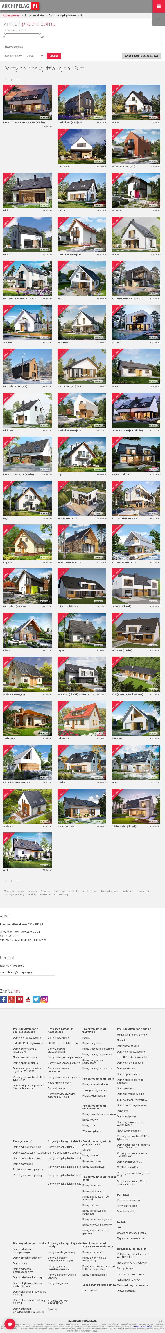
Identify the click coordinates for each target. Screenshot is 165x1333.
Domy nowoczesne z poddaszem (60, 1070)
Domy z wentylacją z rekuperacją (25, 1050)
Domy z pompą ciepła (25, 1063)
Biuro (120, 1227)
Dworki (86, 1037)
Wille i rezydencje (92, 1131)
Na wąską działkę (14, 894)
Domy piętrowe (91, 1205)
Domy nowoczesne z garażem (65, 1077)
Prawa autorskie (126, 1291)
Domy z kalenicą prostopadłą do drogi (29, 1293)
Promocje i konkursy (128, 1200)
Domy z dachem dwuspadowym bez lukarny (28, 1310)
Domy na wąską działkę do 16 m (64, 1168)
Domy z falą (20, 1263)
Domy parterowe (91, 1185)
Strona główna (10, 15)
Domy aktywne (56, 1088)
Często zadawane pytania (132, 1232)
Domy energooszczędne (27, 1037)
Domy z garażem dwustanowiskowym (59, 1268)
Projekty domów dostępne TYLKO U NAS (132, 1155)
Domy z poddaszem (93, 1191)
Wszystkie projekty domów (132, 1034)
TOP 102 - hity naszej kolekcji (133, 1057)
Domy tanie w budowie (95, 1084)
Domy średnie (90, 1119)
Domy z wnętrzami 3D (129, 1161)
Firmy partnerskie (127, 1205)
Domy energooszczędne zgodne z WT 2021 (27, 1070)
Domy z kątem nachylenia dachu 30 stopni (27, 1285)
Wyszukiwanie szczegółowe (141, 55)
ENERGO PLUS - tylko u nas (28, 1043)
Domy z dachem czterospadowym (23, 1270)
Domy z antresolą (23, 1163)
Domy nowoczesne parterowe (65, 1057)
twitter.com (36, 999)
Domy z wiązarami (93, 1252)
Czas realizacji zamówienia (132, 1285)
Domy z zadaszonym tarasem (30, 1152)
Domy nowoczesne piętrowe (64, 1063)
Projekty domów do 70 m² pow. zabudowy (131, 1183)
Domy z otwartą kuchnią (27, 1158)
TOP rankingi (89, 1290)
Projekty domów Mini (94, 1095)
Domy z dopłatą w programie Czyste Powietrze (29, 1087)
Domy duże (88, 1125)
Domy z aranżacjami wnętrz (133, 1105)
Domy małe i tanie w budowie (99, 1114)
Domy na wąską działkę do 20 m (64, 1185)
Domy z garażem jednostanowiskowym (60, 1259)
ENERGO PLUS (47, 894)
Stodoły (32, 894)
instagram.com (44, 999)
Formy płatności (126, 1268)
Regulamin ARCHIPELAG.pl (132, 1262)
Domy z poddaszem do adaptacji (95, 1198)
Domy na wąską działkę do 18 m (64, 1177)
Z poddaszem (76, 891)
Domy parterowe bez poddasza (94, 1212)
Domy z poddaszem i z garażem (95, 1232)
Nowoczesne (144, 891)
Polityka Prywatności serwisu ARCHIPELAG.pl (133, 1256)
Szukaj (54, 55)
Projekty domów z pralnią (27, 1175)
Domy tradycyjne (91, 1043)
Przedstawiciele (126, 1211)
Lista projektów (34, 15)
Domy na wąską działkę (61, 1147)
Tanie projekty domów (95, 1090)
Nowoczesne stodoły (25, 1057)
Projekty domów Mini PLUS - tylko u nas (29, 1078)
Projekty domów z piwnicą (28, 1169)
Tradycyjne (127, 891)
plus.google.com (11, 999)
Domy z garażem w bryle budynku (62, 1276)
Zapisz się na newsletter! (131, 1238)
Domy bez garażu (58, 1283)
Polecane (32, 891)
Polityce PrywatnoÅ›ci (142, 1326)
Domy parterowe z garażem (98, 1219)
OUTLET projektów (127, 1167)
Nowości (45, 891)
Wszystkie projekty (14, 891)
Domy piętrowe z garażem (97, 1225)
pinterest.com (19, 999)
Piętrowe (92, 891)
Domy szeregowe (92, 1161)
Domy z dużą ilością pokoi (27, 1147)
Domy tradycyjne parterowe (98, 1048)
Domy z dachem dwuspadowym (22, 1251)
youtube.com (27, 999)
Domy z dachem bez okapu (28, 1277)
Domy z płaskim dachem (27, 1257)
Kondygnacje (12, 55)
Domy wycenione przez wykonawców (130, 1123)
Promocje (64, 894)
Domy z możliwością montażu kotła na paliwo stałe (99, 1268)
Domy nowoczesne (59, 1037)
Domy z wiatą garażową (61, 1252)
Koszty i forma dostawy (130, 1274)
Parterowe (59, 891)
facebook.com (3, 999)
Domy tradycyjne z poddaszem (92, 1061)
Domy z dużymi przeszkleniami (56, 1050)
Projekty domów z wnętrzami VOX (133, 1174)
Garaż (30, 55)
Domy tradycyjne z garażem (98, 1068)
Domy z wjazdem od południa (65, 1152)
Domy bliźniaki (90, 1155)
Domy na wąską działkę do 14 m (64, 1159)
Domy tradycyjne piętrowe (97, 1054)
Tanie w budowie (109, 891)
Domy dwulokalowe (93, 1166)
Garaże (86, 1149)
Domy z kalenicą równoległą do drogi (29, 1301)
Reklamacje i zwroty (128, 1279)
